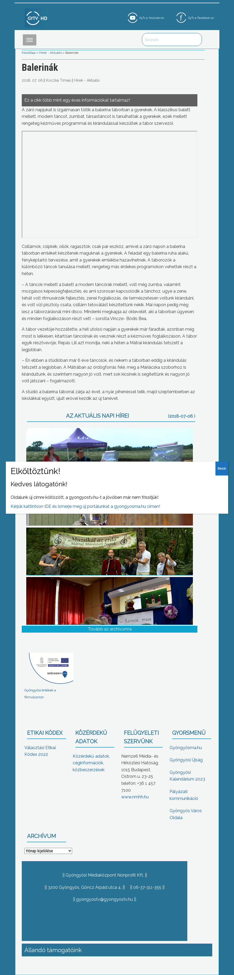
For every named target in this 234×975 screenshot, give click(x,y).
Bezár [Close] (222, 468)
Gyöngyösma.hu (186, 747)
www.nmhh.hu (135, 796)
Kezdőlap (29, 53)
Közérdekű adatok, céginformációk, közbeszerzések (91, 763)
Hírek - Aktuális (50, 53)
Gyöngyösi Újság (186, 759)
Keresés (195, 39)
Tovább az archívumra (110, 629)
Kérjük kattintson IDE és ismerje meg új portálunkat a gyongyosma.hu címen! (85, 506)
